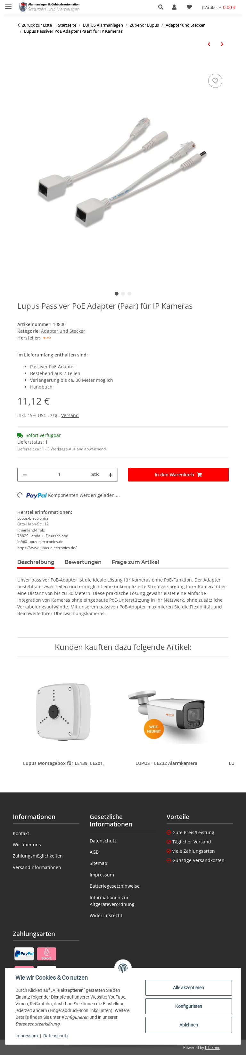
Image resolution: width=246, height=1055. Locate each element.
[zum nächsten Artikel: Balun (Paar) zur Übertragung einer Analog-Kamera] (222, 44)
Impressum (27, 1035)
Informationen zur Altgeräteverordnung (112, 900)
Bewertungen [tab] (83, 562)
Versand (70, 415)
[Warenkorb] (219, 7)
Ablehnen (188, 1024)
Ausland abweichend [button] (87, 449)
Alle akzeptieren (188, 987)
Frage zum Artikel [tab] (135, 562)
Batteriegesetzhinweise (115, 886)
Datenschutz (56, 1035)
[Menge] (59, 474)
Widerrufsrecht (106, 915)
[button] (162, 7)
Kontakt (21, 833)
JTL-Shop (212, 1047)
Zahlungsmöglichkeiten (38, 856)
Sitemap (98, 863)
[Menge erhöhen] (110, 474)
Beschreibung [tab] (35, 562)
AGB (94, 852)
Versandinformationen (37, 867)
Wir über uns (27, 844)
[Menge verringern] (25, 474)
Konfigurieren (188, 1006)
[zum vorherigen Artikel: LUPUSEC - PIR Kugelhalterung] (209, 44)
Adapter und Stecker (63, 331)
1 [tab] (117, 294)
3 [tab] (129, 294)
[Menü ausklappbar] (8, 4)
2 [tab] (123, 294)
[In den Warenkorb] (22, 65)
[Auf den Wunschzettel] (215, 81)
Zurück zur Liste (37, 25)
